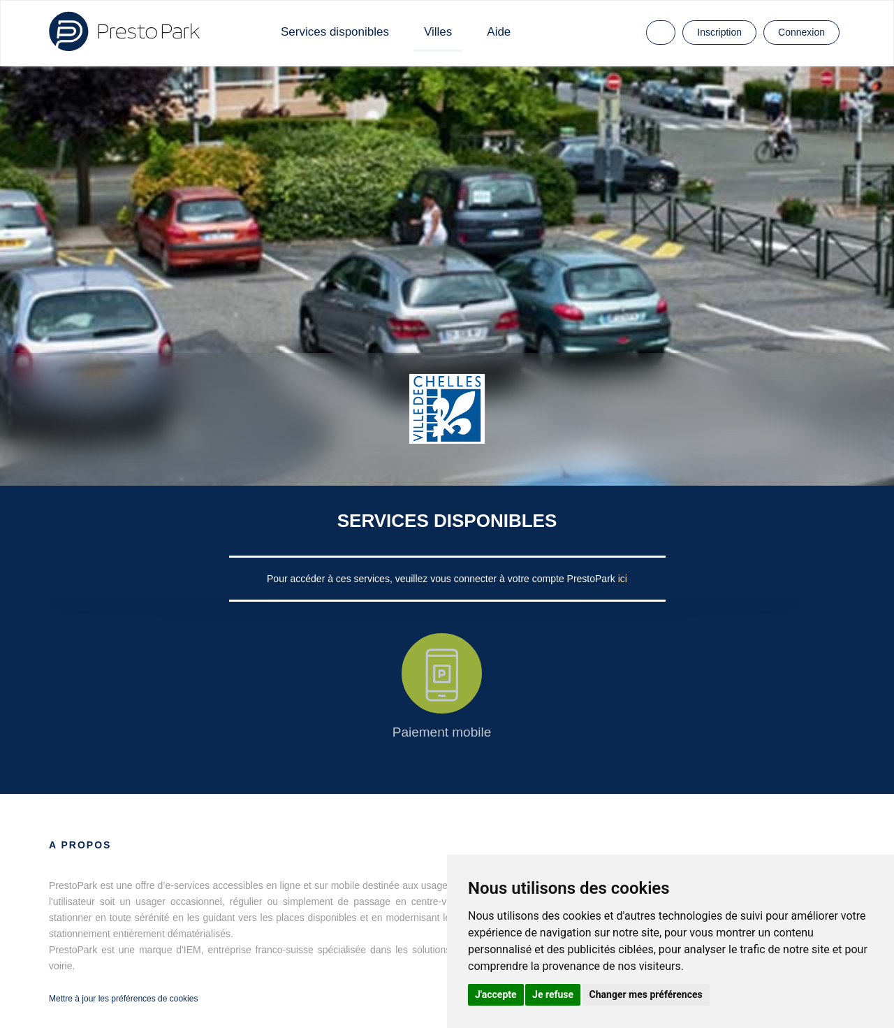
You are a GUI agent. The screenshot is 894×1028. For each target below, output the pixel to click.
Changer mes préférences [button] (646, 994)
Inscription (719, 32)
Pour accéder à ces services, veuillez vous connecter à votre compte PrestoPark (442, 578)
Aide (499, 31)
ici (622, 578)
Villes (438, 31)
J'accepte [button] (496, 994)
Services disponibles (335, 31)
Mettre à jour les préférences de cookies (123, 999)
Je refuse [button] (552, 994)
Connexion (801, 32)
